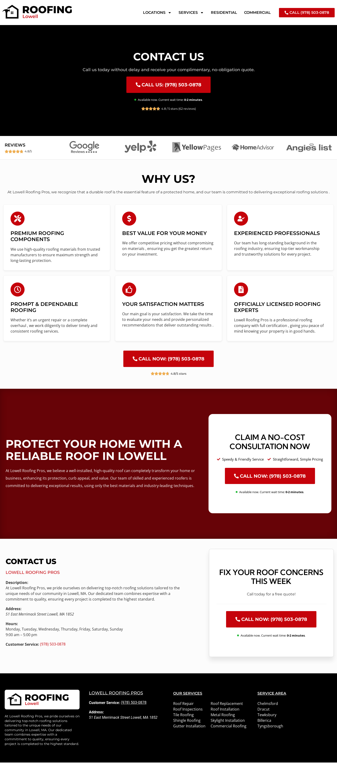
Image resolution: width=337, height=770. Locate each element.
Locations (157, 12)
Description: (17, 590)
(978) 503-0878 (53, 651)
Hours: (12, 631)
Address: (14, 616)
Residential (224, 12)
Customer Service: (22, 652)
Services (191, 12)
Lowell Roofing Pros (33, 580)
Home (6, 28)
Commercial (257, 12)
